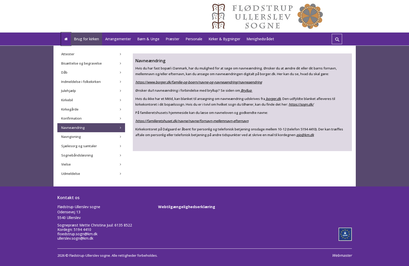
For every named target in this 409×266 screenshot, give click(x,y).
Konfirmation (71, 118)
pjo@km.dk (305, 134)
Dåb (64, 72)
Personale (194, 38)
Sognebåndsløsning (77, 155)
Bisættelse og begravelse (81, 63)
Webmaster (342, 255)
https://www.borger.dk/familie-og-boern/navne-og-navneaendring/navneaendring (198, 82)
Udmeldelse (70, 173)
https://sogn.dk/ (301, 104)
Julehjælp (68, 90)
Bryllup (246, 90)
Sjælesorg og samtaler (79, 146)
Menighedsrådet (260, 38)
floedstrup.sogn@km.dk (77, 233)
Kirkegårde (70, 109)
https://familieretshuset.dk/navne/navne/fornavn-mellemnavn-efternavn (192, 121)
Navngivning (71, 136)
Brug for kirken (86, 38)
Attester (67, 54)
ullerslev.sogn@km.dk (75, 238)
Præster (172, 38)
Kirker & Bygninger (224, 38)
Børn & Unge (148, 38)
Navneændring (73, 127)
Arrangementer (118, 38)
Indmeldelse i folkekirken (81, 81)
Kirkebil (67, 100)
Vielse (66, 164)
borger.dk (273, 98)
